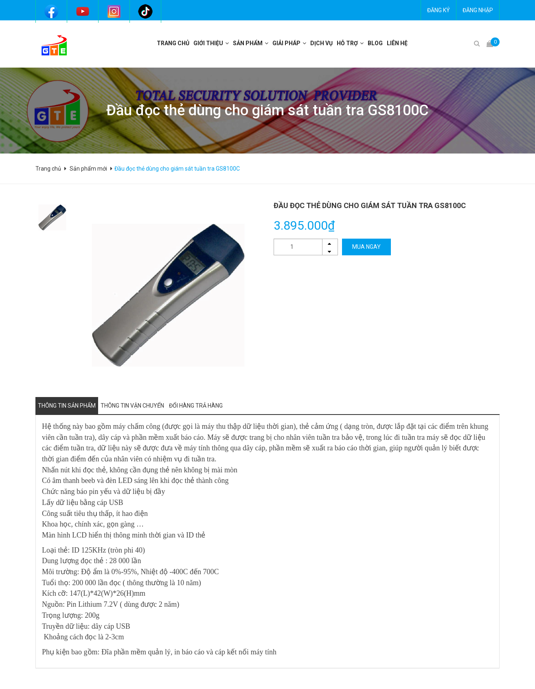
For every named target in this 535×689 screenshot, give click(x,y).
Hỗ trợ (347, 43)
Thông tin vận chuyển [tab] (132, 405)
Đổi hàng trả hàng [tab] (196, 405)
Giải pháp (286, 43)
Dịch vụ (321, 43)
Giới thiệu (208, 43)
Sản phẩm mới (88, 168)
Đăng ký (438, 10)
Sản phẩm (248, 43)
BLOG (375, 43)
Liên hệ (397, 43)
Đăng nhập (478, 10)
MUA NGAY (366, 247)
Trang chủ (173, 43)
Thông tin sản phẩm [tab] (67, 405)
